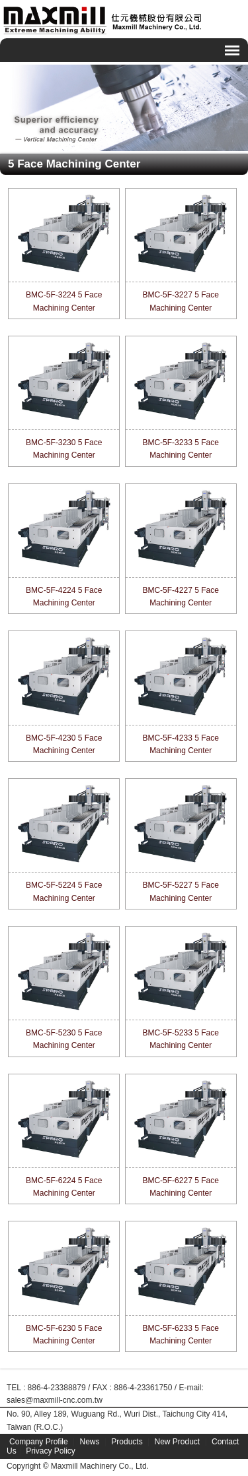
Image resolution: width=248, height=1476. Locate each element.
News (90, 1441)
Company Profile (38, 1441)
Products (126, 1441)
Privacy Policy (50, 1451)
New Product (177, 1441)
